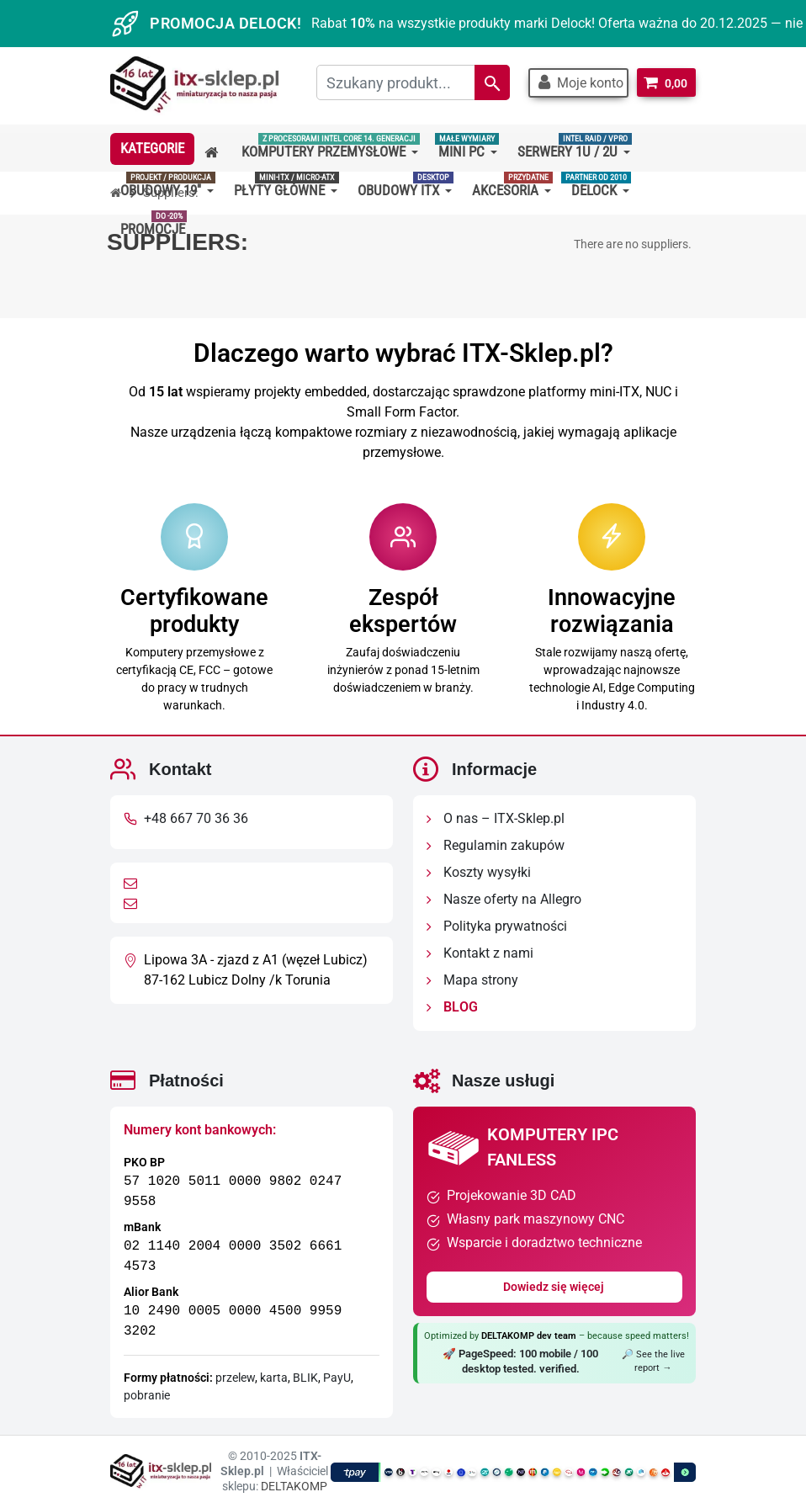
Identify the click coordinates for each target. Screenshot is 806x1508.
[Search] (491, 82)
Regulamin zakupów (496, 845)
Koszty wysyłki (479, 872)
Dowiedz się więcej (555, 1286)
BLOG (452, 1007)
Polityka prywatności (497, 926)
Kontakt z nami (480, 953)
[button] (578, 83)
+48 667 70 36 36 (196, 818)
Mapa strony (472, 980)
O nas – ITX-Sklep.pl (496, 818)
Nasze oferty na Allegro (504, 899)
